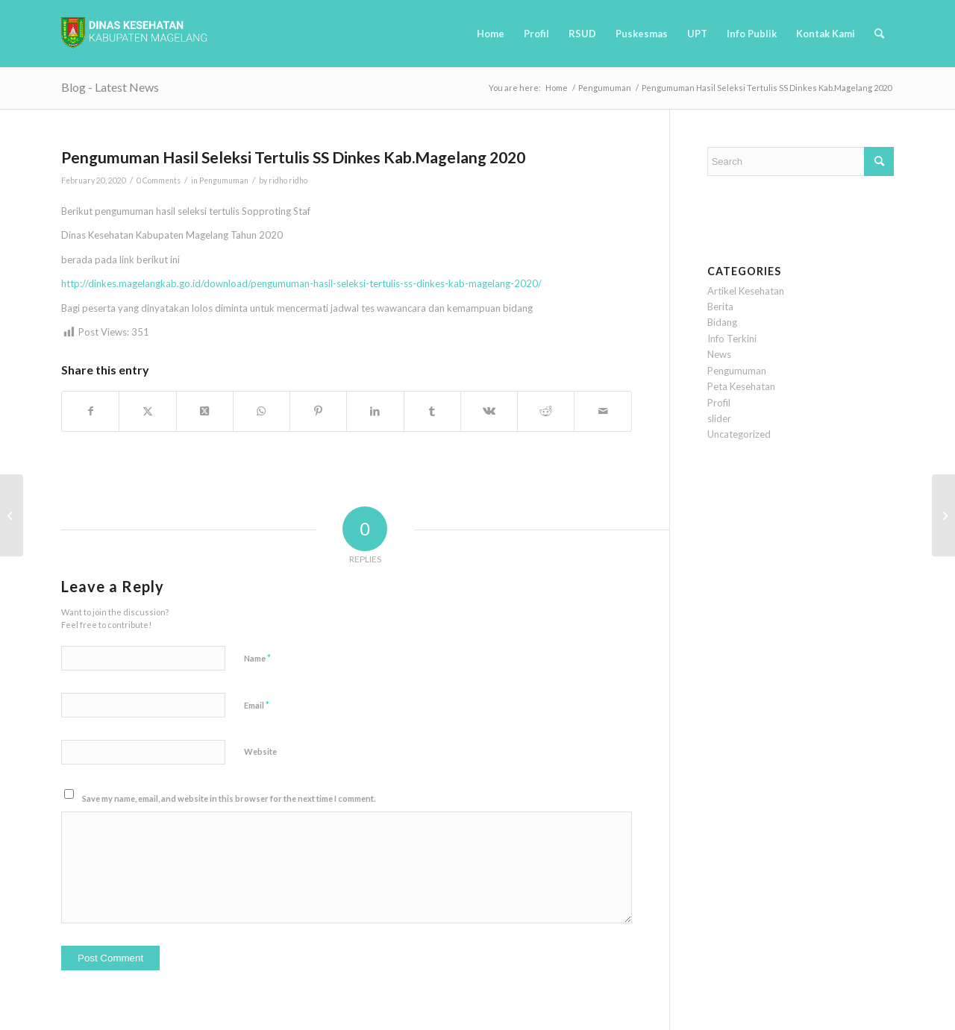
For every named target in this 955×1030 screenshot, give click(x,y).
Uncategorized (739, 434)
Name (257, 658)
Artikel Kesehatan (745, 291)
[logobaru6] (134, 33)
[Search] (879, 33)
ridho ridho (288, 180)
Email (256, 705)
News (719, 354)
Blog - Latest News (110, 87)
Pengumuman (223, 180)
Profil (718, 403)
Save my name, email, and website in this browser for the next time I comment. (228, 798)
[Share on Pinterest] (318, 411)
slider (719, 418)
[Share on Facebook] (90, 411)
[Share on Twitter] (147, 411)
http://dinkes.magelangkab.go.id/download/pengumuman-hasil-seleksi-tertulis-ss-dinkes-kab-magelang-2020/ (301, 283)
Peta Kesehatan (741, 386)
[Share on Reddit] (546, 411)
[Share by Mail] (602, 411)
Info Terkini (732, 339)
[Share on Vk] (489, 411)
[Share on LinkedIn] (375, 411)
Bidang (722, 322)
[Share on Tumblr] (432, 411)
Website (260, 751)
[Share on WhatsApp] (261, 411)
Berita (720, 307)
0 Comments (159, 180)
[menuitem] (490, 33)
